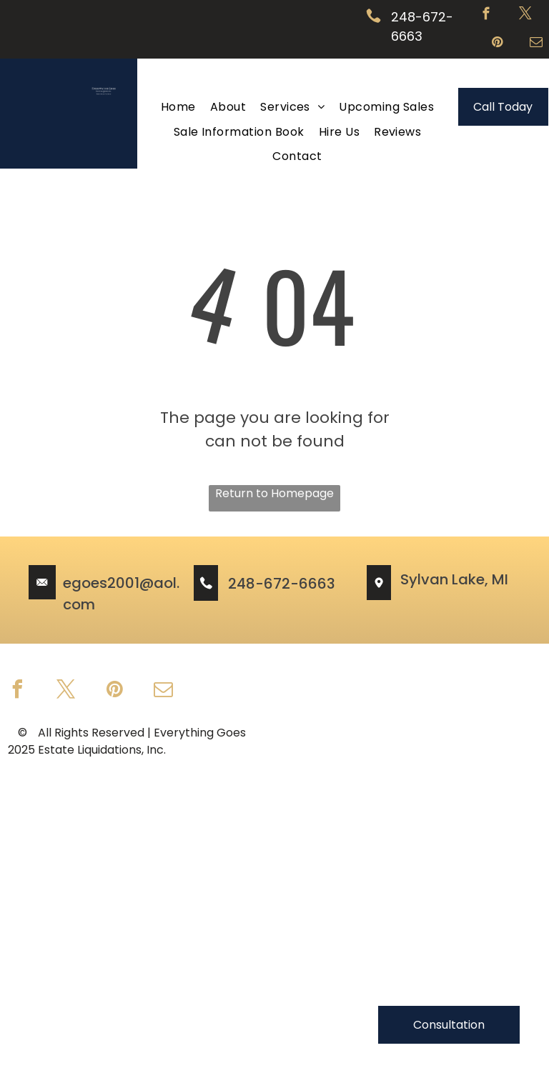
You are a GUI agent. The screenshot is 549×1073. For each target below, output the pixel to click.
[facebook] (486, 15)
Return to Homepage (274, 493)
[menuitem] (178, 107)
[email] (536, 44)
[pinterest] (497, 44)
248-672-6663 (281, 584)
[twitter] (525, 15)
